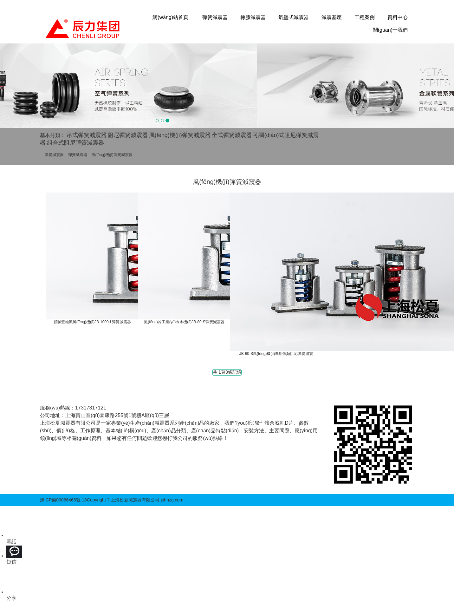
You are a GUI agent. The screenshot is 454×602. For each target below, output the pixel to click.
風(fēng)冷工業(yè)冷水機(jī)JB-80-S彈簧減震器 (184, 322)
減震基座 (331, 17)
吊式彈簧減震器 (87, 135)
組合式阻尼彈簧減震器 (75, 143)
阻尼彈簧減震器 (128, 135)
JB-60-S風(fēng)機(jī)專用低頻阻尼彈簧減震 (276, 353)
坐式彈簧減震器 (232, 135)
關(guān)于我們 (390, 30)
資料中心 (397, 17)
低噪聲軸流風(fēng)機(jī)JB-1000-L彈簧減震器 (92, 322)
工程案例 (364, 17)
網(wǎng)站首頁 (170, 17)
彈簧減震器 (215, 17)
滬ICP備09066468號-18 (63, 499)
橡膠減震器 (253, 17)
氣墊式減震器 (293, 17)
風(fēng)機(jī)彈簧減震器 (180, 135)
